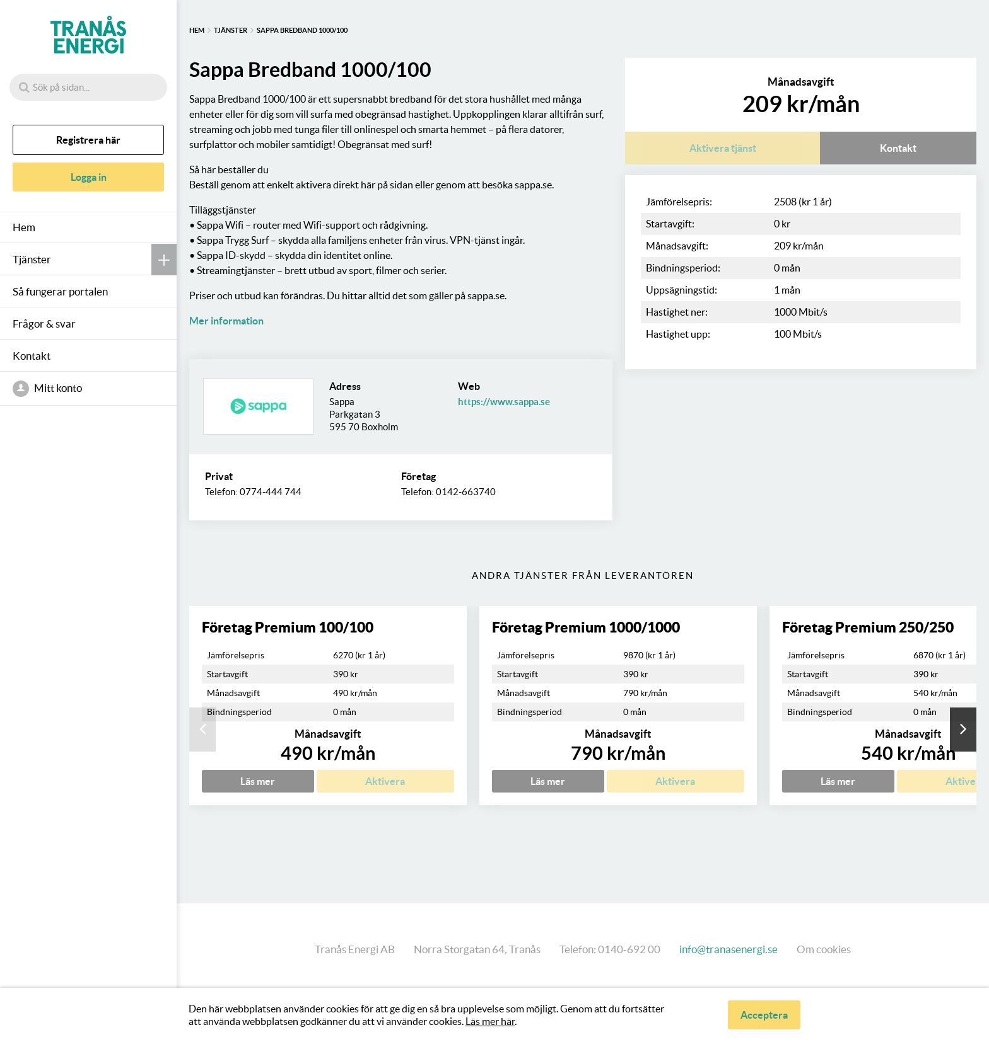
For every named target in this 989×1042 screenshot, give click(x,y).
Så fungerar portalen (60, 291)
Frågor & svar (44, 323)
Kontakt (31, 356)
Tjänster (32, 259)
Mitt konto (47, 389)
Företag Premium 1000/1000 (586, 627)
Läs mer (257, 781)
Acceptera (764, 1015)
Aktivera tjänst (722, 148)
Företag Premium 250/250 (868, 627)
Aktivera (385, 781)
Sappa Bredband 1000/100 (302, 30)
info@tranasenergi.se (728, 949)
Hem (24, 227)
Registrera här (88, 140)
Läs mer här (490, 1021)
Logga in (89, 177)
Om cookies (824, 949)
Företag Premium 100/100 (287, 627)
